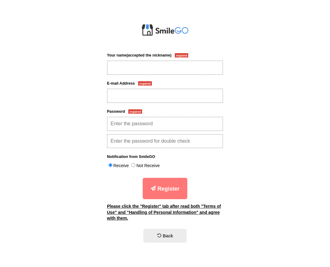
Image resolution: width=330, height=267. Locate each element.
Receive (121, 165)
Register (164, 188)
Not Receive (148, 165)
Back (165, 235)
